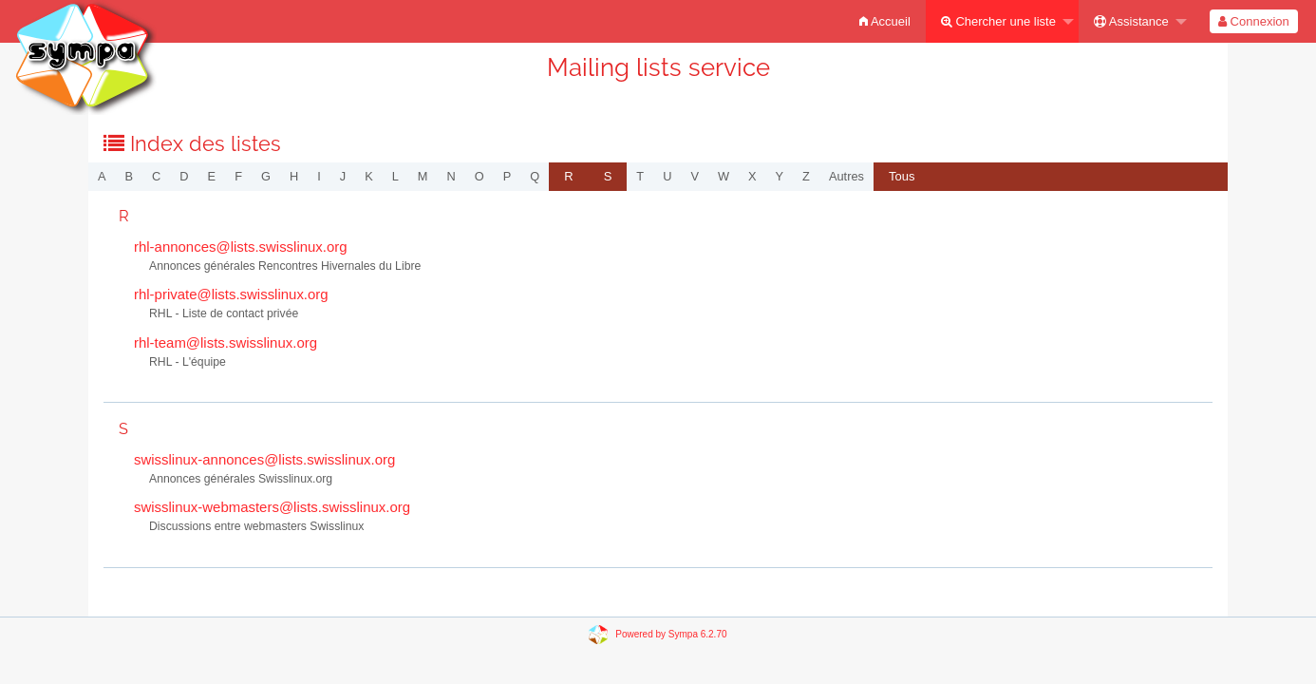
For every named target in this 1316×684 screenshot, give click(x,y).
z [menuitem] (806, 176)
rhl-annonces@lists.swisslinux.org (241, 246)
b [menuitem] (129, 176)
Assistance (1131, 21)
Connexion (1253, 21)
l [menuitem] (395, 176)
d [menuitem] (183, 176)
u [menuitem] (667, 176)
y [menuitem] (780, 176)
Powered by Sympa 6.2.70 (670, 633)
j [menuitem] (343, 176)
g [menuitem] (266, 176)
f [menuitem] (238, 176)
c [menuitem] (156, 176)
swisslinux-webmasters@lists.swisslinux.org (272, 507)
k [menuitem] (369, 176)
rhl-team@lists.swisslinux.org (225, 342)
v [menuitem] (694, 176)
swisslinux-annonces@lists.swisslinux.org (264, 459)
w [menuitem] (723, 176)
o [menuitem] (479, 176)
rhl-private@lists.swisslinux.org (231, 294)
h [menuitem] (294, 176)
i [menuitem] (319, 176)
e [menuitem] (212, 176)
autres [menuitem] (846, 176)
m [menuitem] (423, 176)
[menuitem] (885, 21)
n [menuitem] (451, 176)
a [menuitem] (102, 176)
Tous (901, 176)
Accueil (885, 21)
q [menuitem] (534, 176)
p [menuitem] (507, 176)
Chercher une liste (998, 21)
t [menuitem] (640, 176)
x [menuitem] (752, 176)
